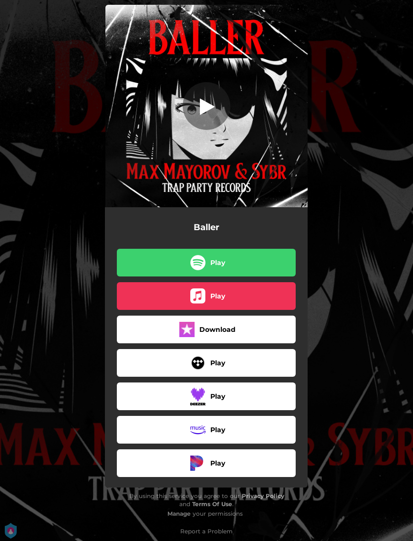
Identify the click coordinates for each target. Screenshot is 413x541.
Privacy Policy (263, 495)
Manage (179, 513)
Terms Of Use (212, 504)
